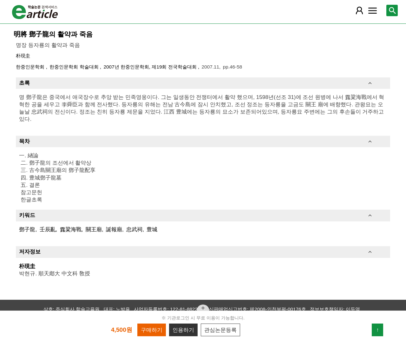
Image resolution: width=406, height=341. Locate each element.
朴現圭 (23, 55)
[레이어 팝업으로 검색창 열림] (392, 10)
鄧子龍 (27, 229)
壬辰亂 (48, 229)
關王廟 (94, 229)
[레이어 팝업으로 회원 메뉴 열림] (359, 10)
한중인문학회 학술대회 (74, 66)
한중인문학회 (31, 66)
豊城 (152, 229)
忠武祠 (134, 229)
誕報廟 (114, 229)
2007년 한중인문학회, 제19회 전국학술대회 (150, 66)
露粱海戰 (71, 229)
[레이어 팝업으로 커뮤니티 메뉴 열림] (372, 10)
